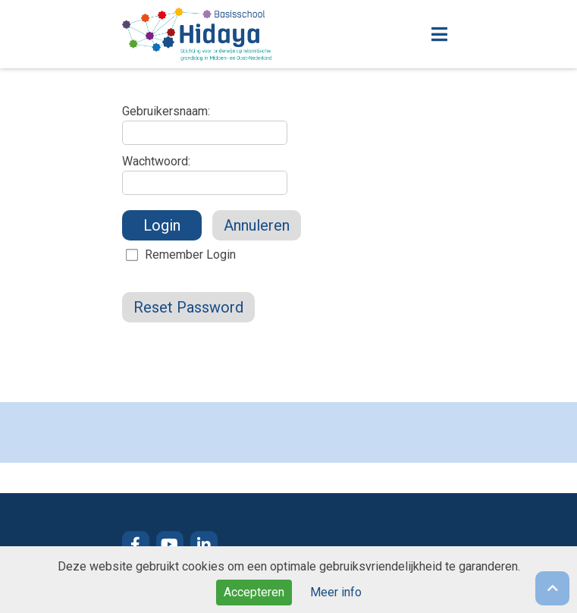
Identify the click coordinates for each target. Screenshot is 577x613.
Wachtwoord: (156, 161)
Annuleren (257, 225)
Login (161, 225)
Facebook (135, 544)
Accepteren (254, 592)
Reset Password (188, 307)
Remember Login (190, 254)
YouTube (169, 544)
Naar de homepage (247, 34)
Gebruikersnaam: (166, 111)
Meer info (336, 592)
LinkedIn (204, 544)
